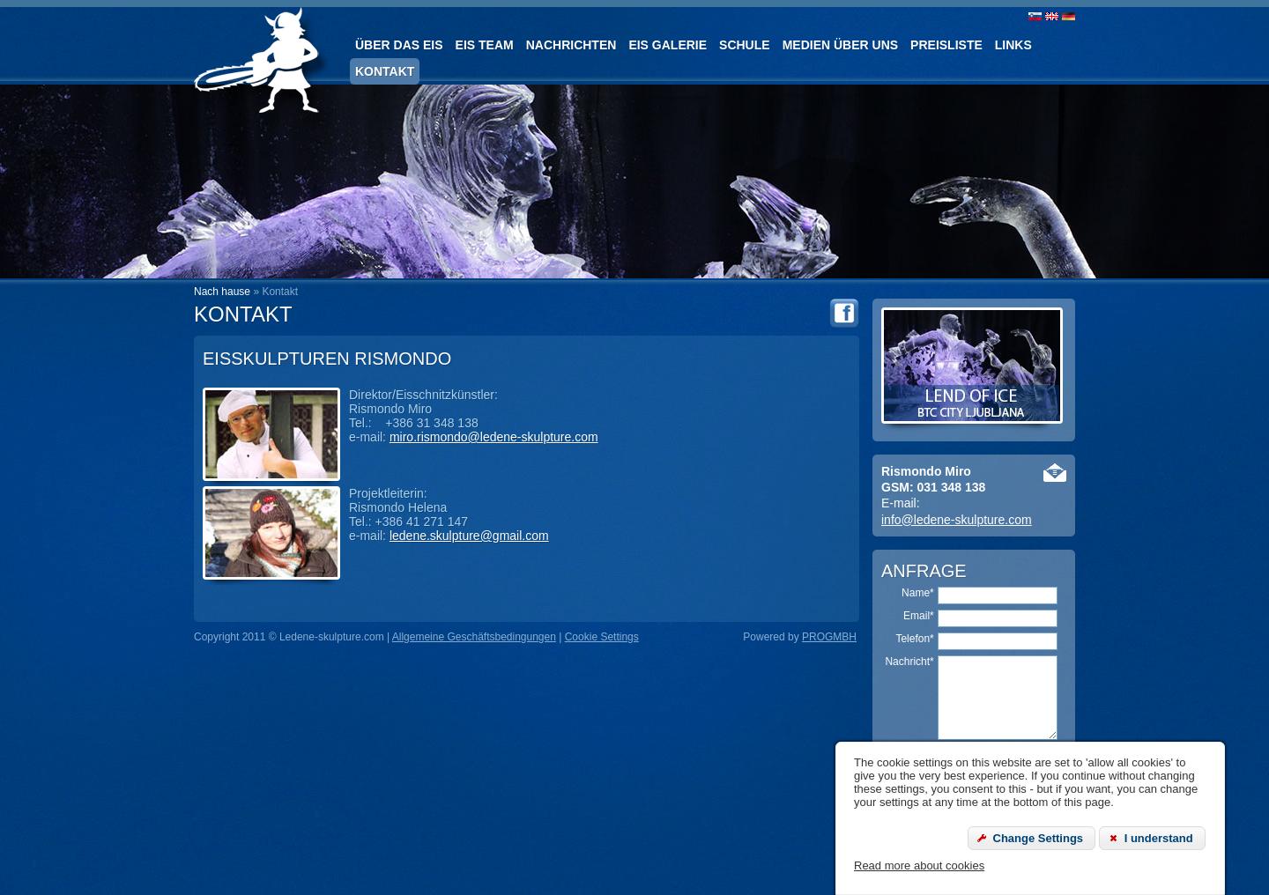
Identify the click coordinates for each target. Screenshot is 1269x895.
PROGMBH (829, 637)
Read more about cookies (919, 865)
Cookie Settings (602, 637)
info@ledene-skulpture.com (956, 520)
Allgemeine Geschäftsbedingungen (474, 637)
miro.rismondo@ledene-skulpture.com (494, 437)
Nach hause (222, 291)
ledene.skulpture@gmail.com (469, 536)
